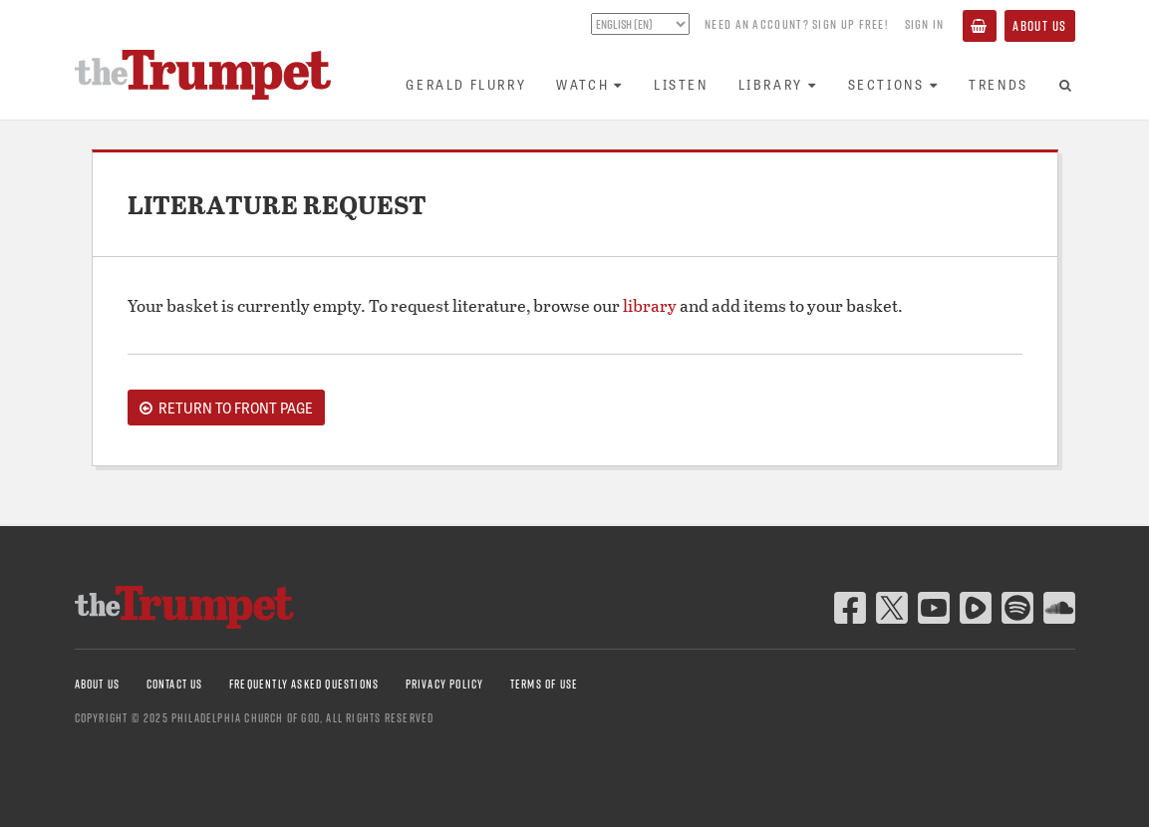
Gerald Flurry (466, 84)
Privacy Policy (445, 684)
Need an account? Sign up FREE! (796, 24)
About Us (1039, 26)
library (650, 305)
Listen (681, 84)
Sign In (925, 24)
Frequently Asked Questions (304, 684)
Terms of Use (544, 684)
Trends (998, 84)
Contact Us (174, 684)
